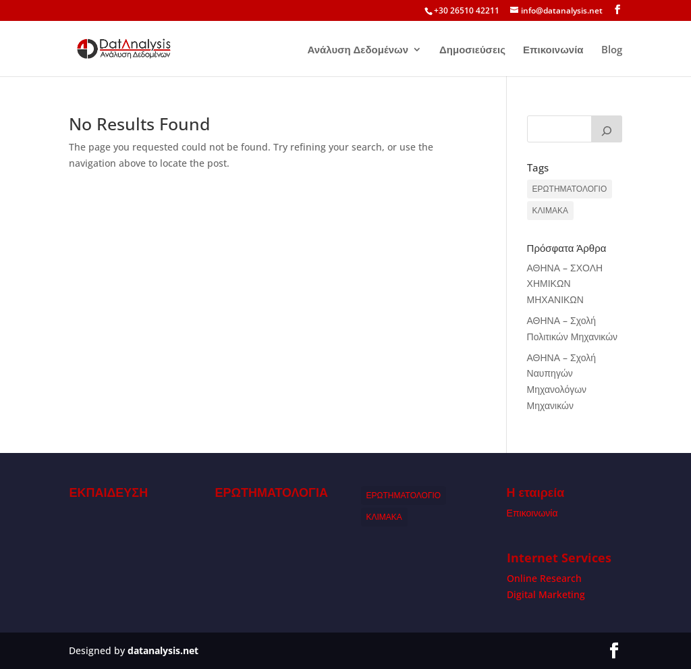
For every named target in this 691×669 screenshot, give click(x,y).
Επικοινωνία (553, 50)
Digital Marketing (546, 594)
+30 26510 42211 (466, 10)
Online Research (544, 578)
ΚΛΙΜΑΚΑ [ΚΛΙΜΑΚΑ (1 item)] (550, 210)
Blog (611, 50)
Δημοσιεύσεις (472, 50)
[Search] (606, 128)
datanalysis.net (163, 650)
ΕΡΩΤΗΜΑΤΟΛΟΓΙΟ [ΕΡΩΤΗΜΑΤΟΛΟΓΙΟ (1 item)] (569, 188)
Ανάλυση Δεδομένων (357, 50)
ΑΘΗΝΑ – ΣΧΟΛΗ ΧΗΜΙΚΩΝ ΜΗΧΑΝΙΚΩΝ (565, 283)
